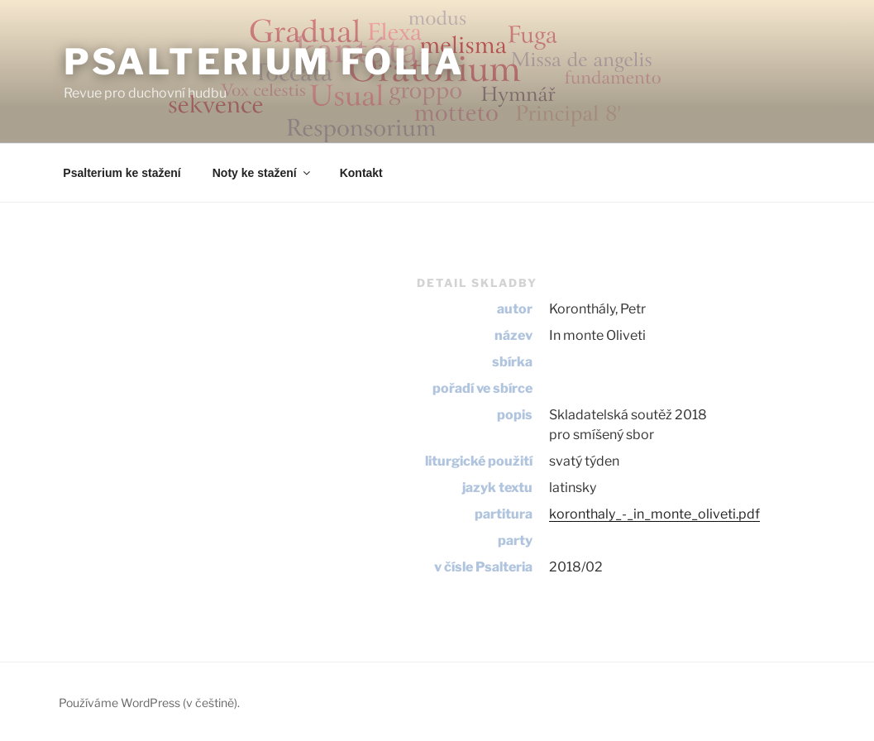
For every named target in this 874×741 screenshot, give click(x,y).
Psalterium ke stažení (121, 172)
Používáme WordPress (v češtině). (149, 703)
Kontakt (361, 172)
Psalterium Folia (264, 62)
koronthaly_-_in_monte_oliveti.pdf (654, 514)
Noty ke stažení (263, 172)
